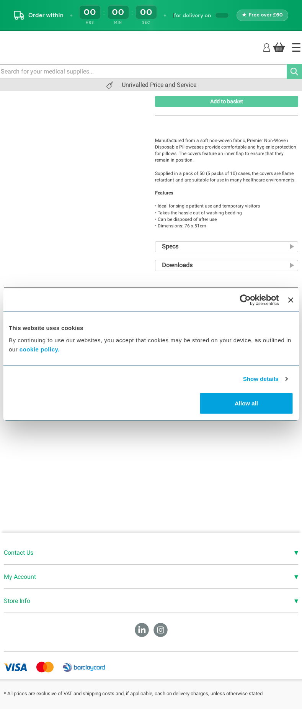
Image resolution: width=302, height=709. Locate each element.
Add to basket (226, 101)
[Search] (294, 71)
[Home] (296, 47)
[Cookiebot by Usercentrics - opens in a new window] (245, 300)
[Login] (266, 47)
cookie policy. (40, 349)
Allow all (246, 403)
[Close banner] (290, 300)
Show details (261, 379)
